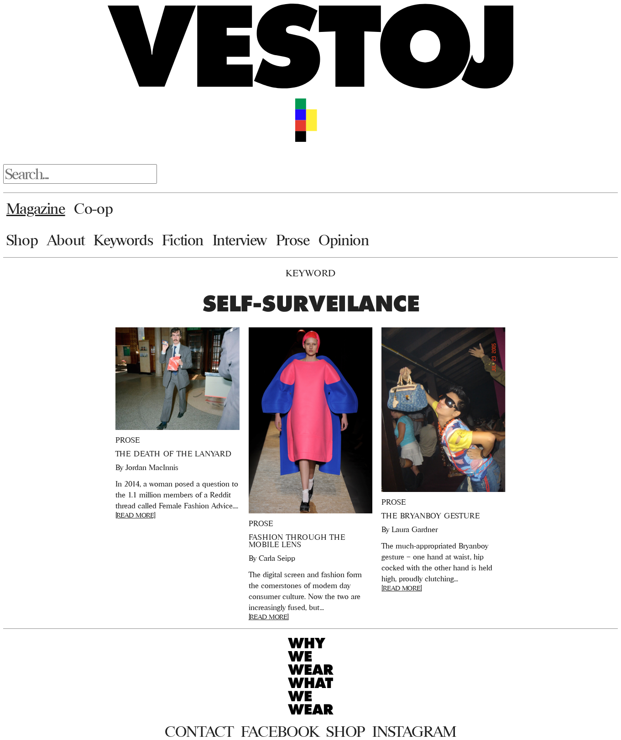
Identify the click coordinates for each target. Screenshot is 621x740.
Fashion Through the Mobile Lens (297, 541)
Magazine (35, 208)
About (66, 240)
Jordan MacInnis (151, 467)
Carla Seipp (277, 558)
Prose (293, 240)
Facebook (280, 731)
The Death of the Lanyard (173, 454)
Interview (240, 240)
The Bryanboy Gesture (430, 516)
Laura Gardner (414, 529)
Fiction (183, 240)
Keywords (123, 240)
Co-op (93, 208)
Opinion (343, 240)
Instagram (414, 731)
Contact (199, 731)
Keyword (311, 273)
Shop (22, 240)
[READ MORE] (135, 515)
